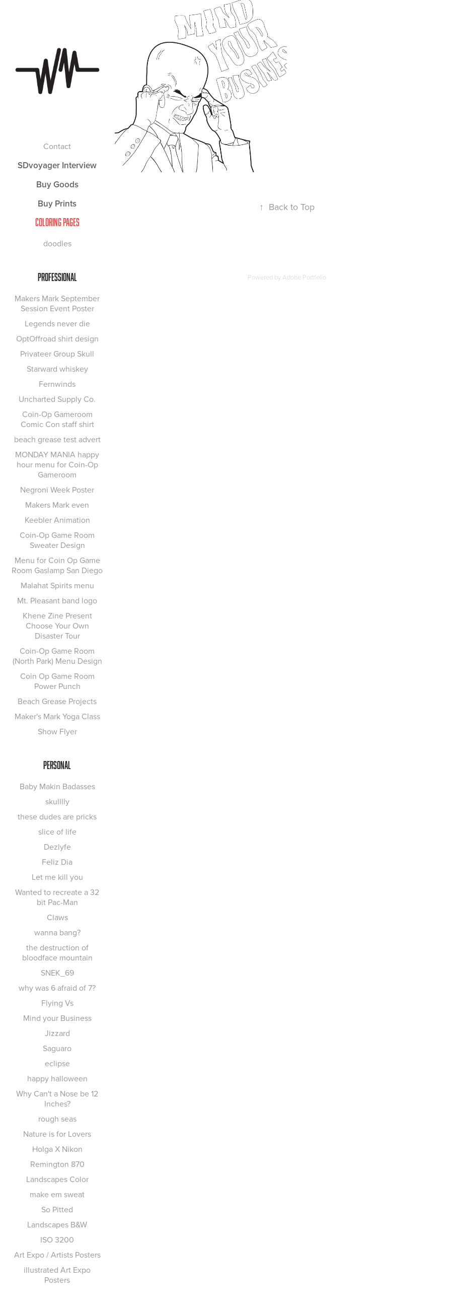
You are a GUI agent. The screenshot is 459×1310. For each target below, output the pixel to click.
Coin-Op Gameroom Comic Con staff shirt (57, 419)
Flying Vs (57, 1002)
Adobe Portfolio (304, 277)
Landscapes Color (57, 1179)
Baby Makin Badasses (57, 786)
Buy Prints (57, 203)
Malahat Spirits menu (57, 585)
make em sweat (57, 1194)
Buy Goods (57, 184)
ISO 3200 (57, 1239)
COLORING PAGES (57, 222)
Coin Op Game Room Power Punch (57, 681)
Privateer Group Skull (57, 353)
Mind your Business (57, 1017)
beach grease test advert (57, 439)
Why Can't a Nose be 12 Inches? (57, 1098)
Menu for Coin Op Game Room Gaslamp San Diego (57, 565)
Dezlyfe (57, 846)
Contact (57, 146)
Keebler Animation (57, 519)
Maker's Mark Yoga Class (57, 716)
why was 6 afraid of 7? (57, 987)
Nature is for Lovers (57, 1133)
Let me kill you (57, 876)
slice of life (57, 831)
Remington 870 (57, 1163)
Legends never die (57, 323)
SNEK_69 (57, 972)
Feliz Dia (57, 861)
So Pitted (57, 1209)
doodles (57, 243)
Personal (57, 765)
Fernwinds (57, 383)
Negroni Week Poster (57, 489)
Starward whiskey (57, 368)
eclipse (57, 1063)
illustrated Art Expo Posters (57, 1274)
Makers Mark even (57, 504)
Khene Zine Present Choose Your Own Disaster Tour (57, 625)
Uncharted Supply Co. (57, 398)
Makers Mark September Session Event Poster (57, 303)
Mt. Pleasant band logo (57, 600)
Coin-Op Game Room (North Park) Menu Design (57, 655)
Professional (57, 277)
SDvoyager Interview (57, 165)
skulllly (57, 801)
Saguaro (57, 1048)
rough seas (57, 1118)
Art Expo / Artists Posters (57, 1254)
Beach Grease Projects (57, 701)
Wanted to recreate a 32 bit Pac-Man (57, 897)
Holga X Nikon (57, 1148)
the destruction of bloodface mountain (57, 952)
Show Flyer (57, 731)
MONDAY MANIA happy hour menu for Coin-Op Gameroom (57, 464)
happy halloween (57, 1078)
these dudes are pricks (57, 816)
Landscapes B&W (57, 1224)
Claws (57, 917)
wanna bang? (57, 932)
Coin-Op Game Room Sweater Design (57, 539)
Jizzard (57, 1033)
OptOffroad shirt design (57, 338)
